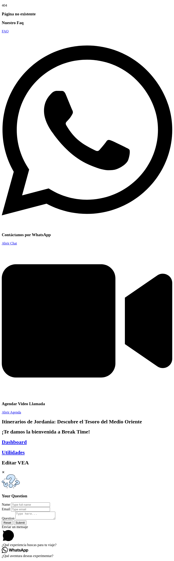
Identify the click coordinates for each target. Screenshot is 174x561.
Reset (7, 524)
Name (6, 504)
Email (6, 509)
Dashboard (14, 442)
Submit (20, 524)
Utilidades (13, 452)
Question (8, 519)
